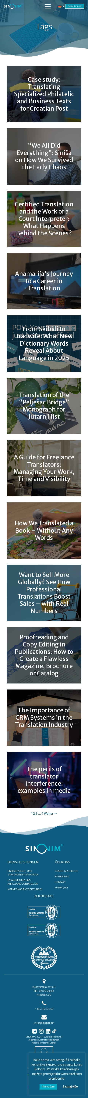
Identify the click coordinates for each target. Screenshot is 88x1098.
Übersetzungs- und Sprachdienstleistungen (23, 873)
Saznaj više (70, 1086)
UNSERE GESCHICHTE (66, 871)
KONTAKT (60, 882)
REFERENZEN (62, 876)
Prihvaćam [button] (48, 1086)
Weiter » (50, 813)
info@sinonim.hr (44, 1022)
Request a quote (75, 6)
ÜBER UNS (62, 862)
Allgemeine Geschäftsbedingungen (44, 1040)
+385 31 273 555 (44, 1008)
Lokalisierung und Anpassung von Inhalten (23, 882)
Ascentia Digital (49, 1043)
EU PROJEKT (61, 887)
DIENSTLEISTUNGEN (23, 862)
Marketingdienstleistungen (25, 889)
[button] (47, 6)
